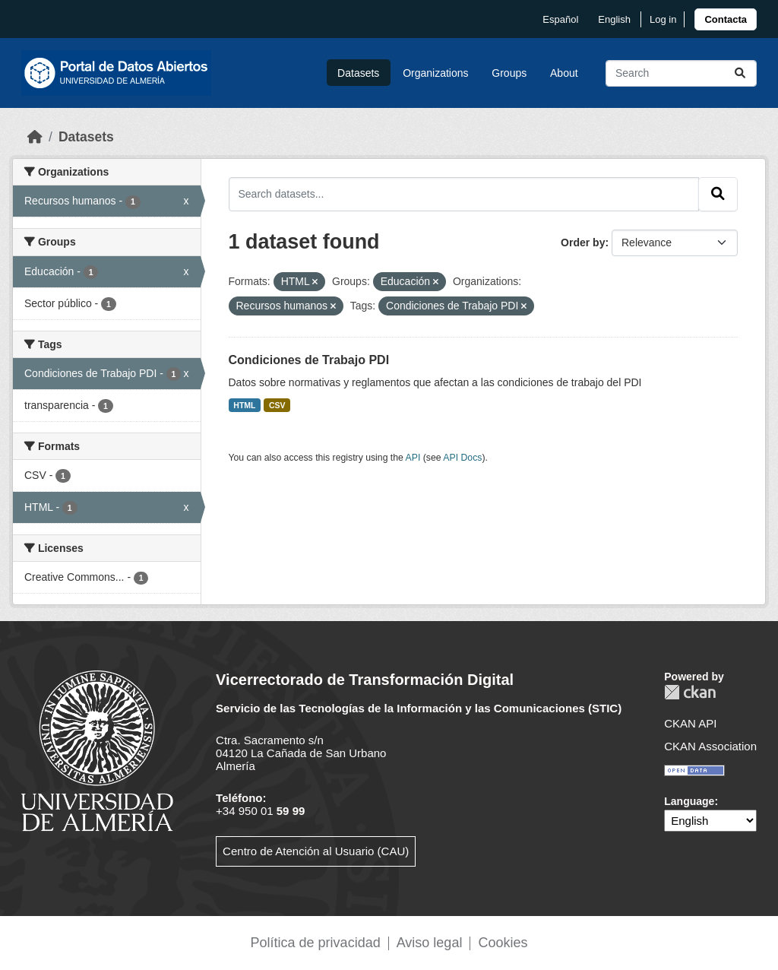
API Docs (462, 457)
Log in (663, 19)
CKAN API (690, 723)
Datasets (358, 73)
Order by (583, 242)
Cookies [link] (502, 942)
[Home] (35, 136)
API (413, 457)
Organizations (435, 73)
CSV (277, 405)
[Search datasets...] (681, 73)
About (564, 73)
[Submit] (740, 73)
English (614, 19)
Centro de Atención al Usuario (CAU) (316, 851)
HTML (244, 405)
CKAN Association (710, 746)
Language (689, 801)
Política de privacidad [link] (316, 942)
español (560, 19)
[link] (725, 19)
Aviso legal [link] (430, 942)
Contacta (725, 19)
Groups (509, 73)
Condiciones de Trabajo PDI (309, 359)
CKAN (690, 692)
